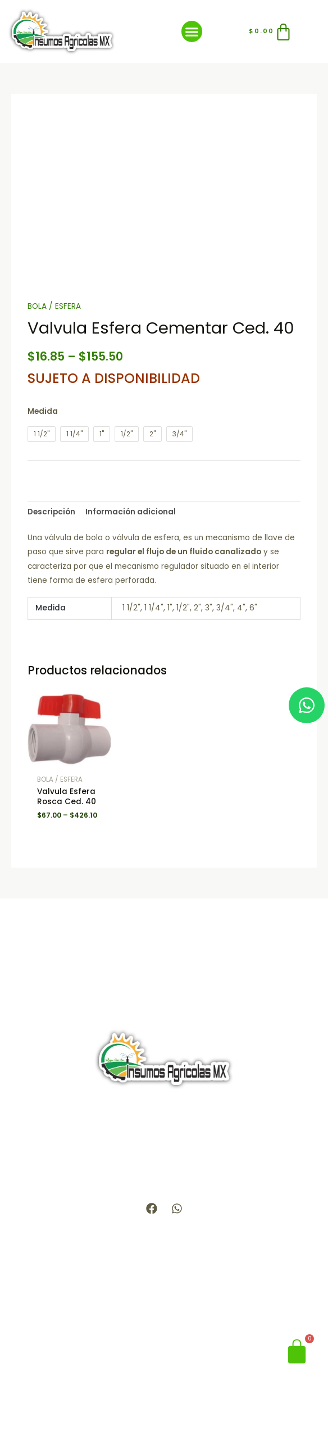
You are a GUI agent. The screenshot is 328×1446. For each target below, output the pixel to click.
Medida (43, 411)
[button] (192, 31)
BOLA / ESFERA (54, 306)
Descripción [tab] (51, 512)
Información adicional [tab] (130, 512)
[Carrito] (271, 31)
